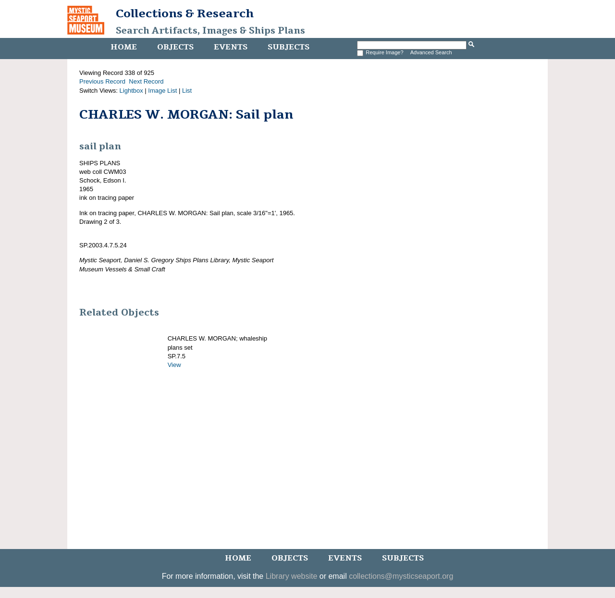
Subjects (288, 47)
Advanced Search (431, 52)
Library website (292, 576)
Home (124, 47)
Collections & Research (185, 13)
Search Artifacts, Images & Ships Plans (210, 30)
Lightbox (131, 90)
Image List (162, 90)
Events (230, 47)
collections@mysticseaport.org (401, 576)
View (174, 364)
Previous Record (102, 81)
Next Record (146, 81)
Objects (175, 47)
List (187, 90)
